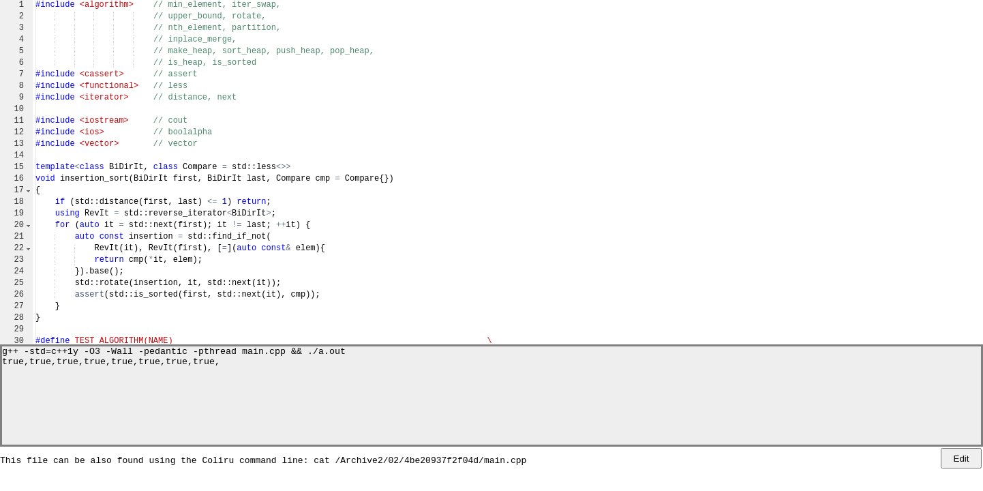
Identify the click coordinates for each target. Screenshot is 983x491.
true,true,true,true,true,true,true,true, (111, 365)
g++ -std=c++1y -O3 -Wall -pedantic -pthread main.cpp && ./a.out (174, 352)
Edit (961, 458)
